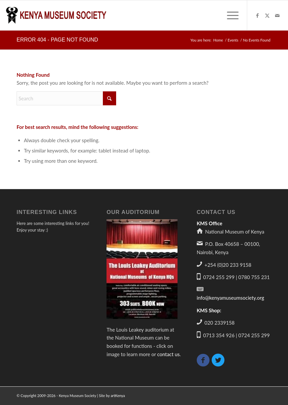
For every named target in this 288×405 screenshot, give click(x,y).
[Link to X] (267, 15)
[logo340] (56, 15)
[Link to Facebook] (257, 15)
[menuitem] (229, 15)
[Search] (66, 98)
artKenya (117, 395)
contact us (168, 354)
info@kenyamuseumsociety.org (230, 298)
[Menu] (229, 15)
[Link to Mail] (277, 15)
